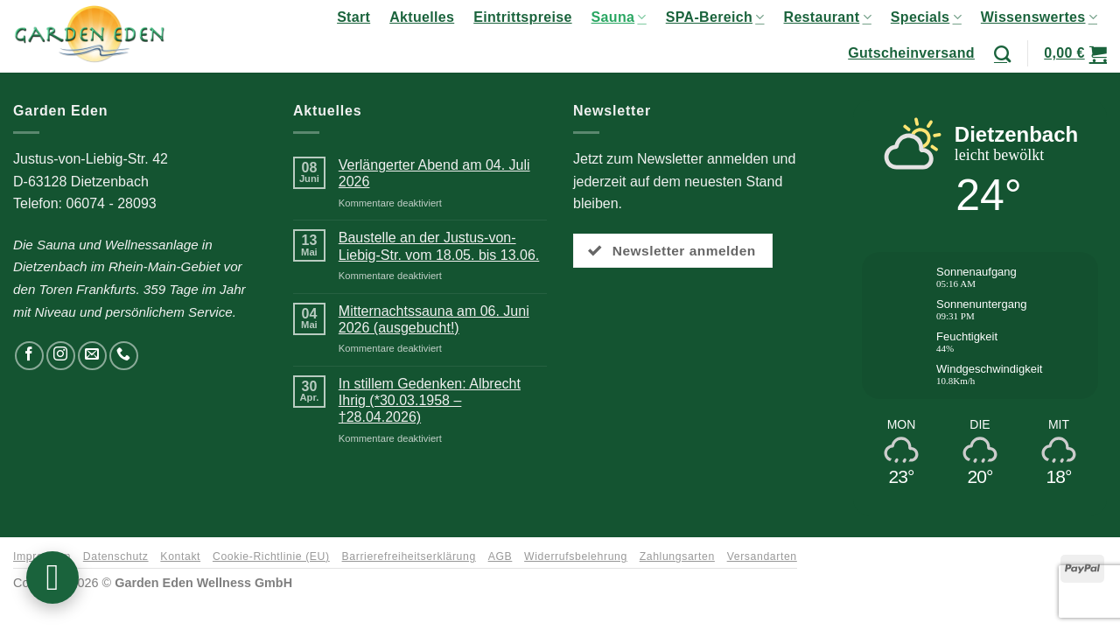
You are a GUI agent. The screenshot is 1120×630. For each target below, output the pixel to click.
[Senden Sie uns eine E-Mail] (92, 355)
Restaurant (828, 17)
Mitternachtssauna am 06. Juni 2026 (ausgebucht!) (434, 319)
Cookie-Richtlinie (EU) (271, 556)
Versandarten (762, 556)
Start (353, 17)
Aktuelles (421, 17)
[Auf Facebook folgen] (29, 355)
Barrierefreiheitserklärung (409, 556)
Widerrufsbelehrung (575, 556)
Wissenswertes (1039, 17)
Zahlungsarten (677, 556)
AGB (500, 556)
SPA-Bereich (715, 17)
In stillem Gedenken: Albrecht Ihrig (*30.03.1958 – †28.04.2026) (430, 400)
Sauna (619, 17)
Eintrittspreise (522, 17)
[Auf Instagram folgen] (60, 355)
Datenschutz (116, 556)
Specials (926, 17)
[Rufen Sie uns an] (123, 355)
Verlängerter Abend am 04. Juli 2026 (434, 173)
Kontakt (180, 556)
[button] (1075, 53)
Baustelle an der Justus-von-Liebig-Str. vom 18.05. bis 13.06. (439, 246)
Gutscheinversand (911, 53)
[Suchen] (1002, 54)
